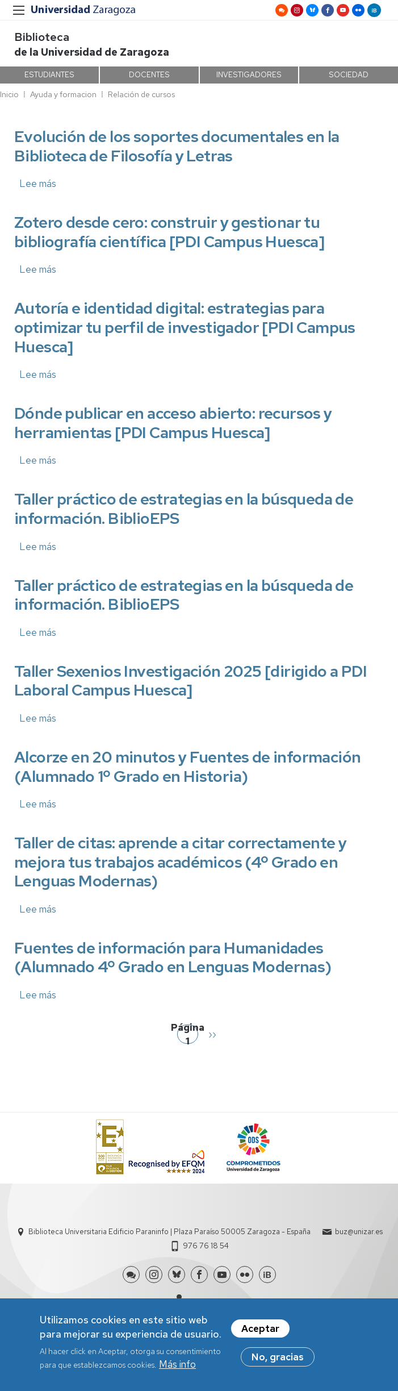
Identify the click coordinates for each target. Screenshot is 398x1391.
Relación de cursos (141, 94)
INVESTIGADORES (249, 75)
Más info (177, 1368)
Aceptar (260, 1332)
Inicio (9, 94)
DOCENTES (149, 75)
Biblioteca (41, 37)
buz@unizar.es (359, 1231)
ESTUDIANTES (49, 75)
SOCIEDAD (348, 75)
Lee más (37, 183)
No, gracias (278, 1360)
